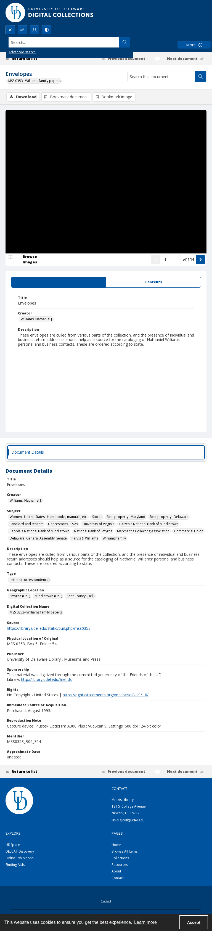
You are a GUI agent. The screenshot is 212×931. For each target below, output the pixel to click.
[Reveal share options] (22, 29)
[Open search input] (10, 29)
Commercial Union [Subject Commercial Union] (188, 531)
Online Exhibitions (19, 858)
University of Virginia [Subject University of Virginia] (99, 524)
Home (116, 845)
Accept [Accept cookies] (193, 922)
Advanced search (22, 52)
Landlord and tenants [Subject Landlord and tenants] (26, 524)
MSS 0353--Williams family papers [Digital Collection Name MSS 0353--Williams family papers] (36, 612)
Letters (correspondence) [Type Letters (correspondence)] (29, 580)
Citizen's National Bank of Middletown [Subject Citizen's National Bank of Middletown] (148, 524)
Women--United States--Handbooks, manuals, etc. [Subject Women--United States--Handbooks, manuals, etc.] (49, 517)
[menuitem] (106, 901)
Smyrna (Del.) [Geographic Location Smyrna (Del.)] (20, 596)
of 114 (188, 259)
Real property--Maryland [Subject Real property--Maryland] (126, 517)
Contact (118, 878)
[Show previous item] (155, 260)
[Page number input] (171, 260)
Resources (120, 865)
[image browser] (26, 260)
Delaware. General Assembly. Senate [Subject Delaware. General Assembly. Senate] (38, 538)
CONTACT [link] (119, 788)
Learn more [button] (145, 922)
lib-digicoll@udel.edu (128, 820)
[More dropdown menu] (194, 45)
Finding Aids (15, 865)
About (116, 871)
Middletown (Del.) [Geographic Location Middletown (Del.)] (48, 596)
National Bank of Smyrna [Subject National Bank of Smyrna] (93, 531)
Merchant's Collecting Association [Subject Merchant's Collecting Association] (143, 531)
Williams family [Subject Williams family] (114, 538)
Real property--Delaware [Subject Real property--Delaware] (169, 517)
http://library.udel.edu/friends (46, 680)
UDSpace (13, 845)
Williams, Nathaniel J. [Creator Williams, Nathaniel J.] (37, 319)
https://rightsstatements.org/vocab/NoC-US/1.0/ (106, 695)
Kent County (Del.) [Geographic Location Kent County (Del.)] (80, 596)
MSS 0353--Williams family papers (34, 80)
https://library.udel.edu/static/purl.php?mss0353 (49, 628)
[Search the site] (85, 42)
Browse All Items (124, 852)
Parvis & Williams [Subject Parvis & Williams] (84, 538)
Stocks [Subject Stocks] (97, 517)
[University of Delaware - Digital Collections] (50, 12)
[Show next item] (200, 260)
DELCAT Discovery (20, 852)
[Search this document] (161, 76)
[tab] (58, 282)
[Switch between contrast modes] (46, 29)
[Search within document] (200, 76)
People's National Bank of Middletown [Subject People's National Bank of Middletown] (39, 531)
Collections (120, 858)
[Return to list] (32, 58)
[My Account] (34, 29)
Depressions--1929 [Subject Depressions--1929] (63, 524)
